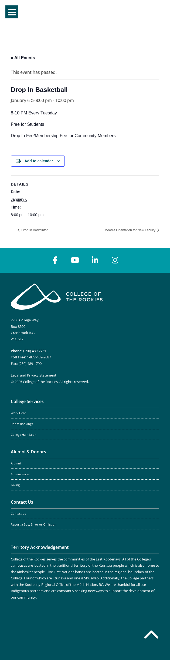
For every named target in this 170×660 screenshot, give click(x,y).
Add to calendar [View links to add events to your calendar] (39, 161)
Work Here (18, 413)
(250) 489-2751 (34, 350)
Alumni (16, 463)
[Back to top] (151, 636)
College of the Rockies (83, 15)
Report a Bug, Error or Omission (33, 524)
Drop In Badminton (34, 230)
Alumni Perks (20, 474)
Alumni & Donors (28, 452)
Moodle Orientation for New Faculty (130, 230)
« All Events (23, 57)
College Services (27, 401)
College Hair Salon (23, 435)
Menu (12, 12)
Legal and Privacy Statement (33, 375)
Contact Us (22, 502)
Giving (15, 485)
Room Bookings (22, 424)
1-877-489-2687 (39, 357)
